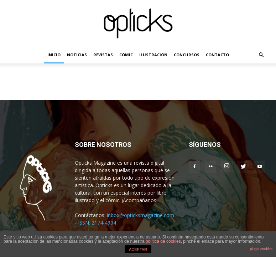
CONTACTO (217, 54)
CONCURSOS (186, 54)
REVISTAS (103, 54)
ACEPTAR (138, 249)
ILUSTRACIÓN (153, 54)
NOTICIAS (77, 54)
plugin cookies (261, 249)
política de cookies (163, 241)
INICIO (54, 54)
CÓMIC (126, 54)
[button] (261, 55)
